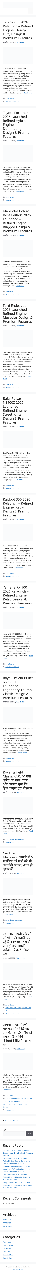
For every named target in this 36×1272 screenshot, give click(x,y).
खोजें (4, 1130)
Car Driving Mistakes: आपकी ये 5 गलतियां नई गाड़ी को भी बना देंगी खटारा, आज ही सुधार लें (18, 861)
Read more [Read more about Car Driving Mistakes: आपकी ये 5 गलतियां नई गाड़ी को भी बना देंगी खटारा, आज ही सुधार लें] (9, 914)
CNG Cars (6, 1252)
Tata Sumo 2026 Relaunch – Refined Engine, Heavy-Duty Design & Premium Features (18, 30)
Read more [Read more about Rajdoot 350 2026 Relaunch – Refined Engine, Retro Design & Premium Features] (19, 568)
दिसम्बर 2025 (7, 1226)
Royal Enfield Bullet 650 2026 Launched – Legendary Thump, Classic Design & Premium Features (18, 688)
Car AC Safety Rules (12, 1098)
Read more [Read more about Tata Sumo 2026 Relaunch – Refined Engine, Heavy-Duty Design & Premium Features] (28, 93)
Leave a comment (12, 101)
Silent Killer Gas (9, 1104)
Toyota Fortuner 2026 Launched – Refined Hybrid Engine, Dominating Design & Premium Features (16, 1160)
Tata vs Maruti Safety (13, 1008)
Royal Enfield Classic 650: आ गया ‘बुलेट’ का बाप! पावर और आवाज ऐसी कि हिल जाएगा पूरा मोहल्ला (17, 780)
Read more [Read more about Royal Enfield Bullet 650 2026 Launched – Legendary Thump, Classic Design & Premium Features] (22, 752)
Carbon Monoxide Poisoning (18, 1101)
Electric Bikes (8, 1255)
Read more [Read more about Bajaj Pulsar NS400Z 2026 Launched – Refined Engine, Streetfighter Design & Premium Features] (18, 479)
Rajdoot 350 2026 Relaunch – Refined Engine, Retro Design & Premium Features (18, 507)
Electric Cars (7, 1258)
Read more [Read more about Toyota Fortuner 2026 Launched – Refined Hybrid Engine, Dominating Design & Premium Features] (20, 191)
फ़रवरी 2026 (7, 1220)
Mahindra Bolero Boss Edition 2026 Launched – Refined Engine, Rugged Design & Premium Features (17, 221)
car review (9, 291)
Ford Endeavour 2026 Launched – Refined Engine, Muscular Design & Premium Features (18, 313)
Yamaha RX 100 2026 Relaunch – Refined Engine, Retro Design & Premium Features (17, 595)
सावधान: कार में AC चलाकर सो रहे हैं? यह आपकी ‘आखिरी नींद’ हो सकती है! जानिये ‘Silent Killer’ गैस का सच (17, 1034)
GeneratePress (18, 1269)
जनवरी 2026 (7, 1223)
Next (15, 1120)
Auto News (9, 99)
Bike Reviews (10, 485)
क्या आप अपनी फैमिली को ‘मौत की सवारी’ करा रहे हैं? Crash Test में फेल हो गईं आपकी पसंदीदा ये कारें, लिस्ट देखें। (17, 944)
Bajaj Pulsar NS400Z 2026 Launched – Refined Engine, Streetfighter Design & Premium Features (18, 410)
